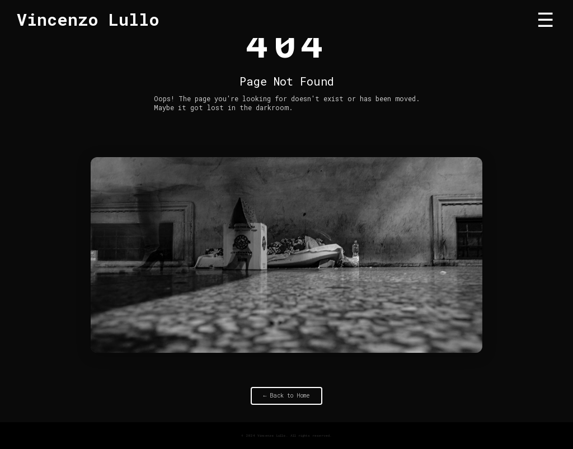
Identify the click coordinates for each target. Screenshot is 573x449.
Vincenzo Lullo (88, 19)
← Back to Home (287, 396)
